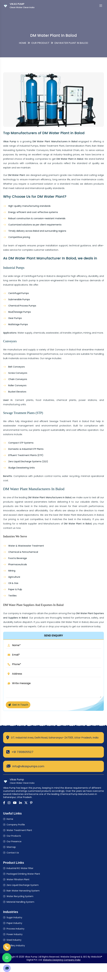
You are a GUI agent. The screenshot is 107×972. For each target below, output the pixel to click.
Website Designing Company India (61, 959)
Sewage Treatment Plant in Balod (69, 421)
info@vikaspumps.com (28, 766)
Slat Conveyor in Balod (63, 349)
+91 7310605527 (22, 752)
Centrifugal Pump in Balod (38, 276)
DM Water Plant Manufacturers (76, 514)
